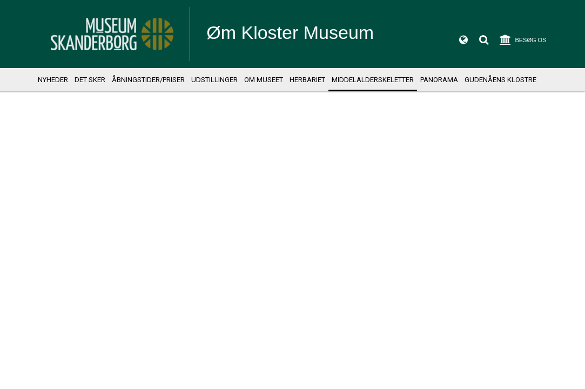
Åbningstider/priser (148, 80)
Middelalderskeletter (373, 80)
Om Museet (263, 80)
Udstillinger (214, 80)
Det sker (90, 80)
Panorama (439, 80)
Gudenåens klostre (500, 80)
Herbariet (307, 80)
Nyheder (53, 80)
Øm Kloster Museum (290, 32)
